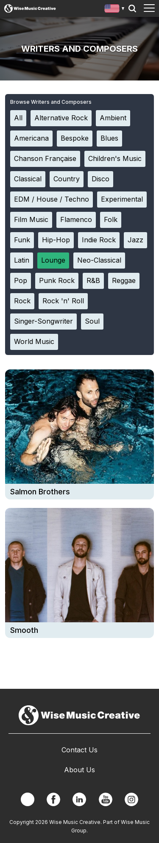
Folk (110, 219)
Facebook (53, 799)
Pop (20, 280)
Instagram (131, 799)
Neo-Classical (99, 260)
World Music (34, 341)
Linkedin (79, 799)
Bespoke (75, 138)
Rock (22, 301)
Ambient (113, 118)
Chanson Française (45, 158)
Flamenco (76, 219)
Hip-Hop (56, 240)
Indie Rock (99, 240)
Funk (22, 240)
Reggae (124, 280)
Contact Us (79, 750)
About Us (79, 769)
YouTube (105, 799)
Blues (109, 138)
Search (132, 8)
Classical (28, 179)
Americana (31, 138)
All (18, 118)
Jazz (135, 240)
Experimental (122, 199)
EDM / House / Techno (51, 199)
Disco (100, 179)
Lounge (53, 260)
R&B (93, 280)
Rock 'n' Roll (63, 301)
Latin (21, 260)
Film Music (31, 219)
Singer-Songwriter (43, 321)
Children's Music (115, 158)
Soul (92, 321)
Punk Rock (57, 280)
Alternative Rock (61, 118)
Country (66, 179)
